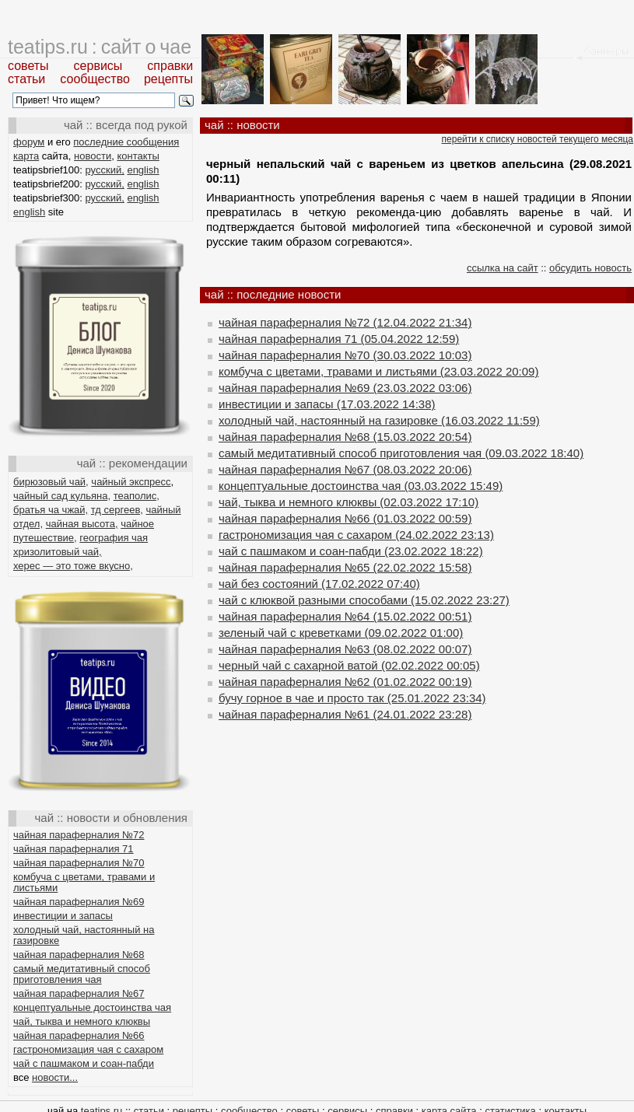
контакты (138, 156)
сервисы (98, 65)
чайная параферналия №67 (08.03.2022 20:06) (345, 469)
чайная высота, (82, 524)
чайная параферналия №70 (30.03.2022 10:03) (345, 355)
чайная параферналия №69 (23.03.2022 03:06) (345, 387)
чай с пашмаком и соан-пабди (83, 1063)
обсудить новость (590, 268)
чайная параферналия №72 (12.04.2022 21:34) (345, 322)
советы (28, 65)
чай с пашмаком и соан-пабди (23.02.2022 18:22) (351, 551)
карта (26, 156)
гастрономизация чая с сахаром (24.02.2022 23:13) (356, 534)
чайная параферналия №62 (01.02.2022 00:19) (345, 681)
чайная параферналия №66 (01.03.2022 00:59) (345, 518)
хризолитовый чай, (57, 552)
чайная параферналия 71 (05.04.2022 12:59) (339, 338)
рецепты (168, 79)
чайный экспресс (130, 482)
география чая (113, 538)
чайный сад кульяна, (61, 496)
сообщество (95, 79)
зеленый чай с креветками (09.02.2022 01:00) (341, 632)
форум (28, 142)
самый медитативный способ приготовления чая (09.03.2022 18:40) (401, 453)
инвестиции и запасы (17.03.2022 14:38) (327, 404)
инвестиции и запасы (63, 915)
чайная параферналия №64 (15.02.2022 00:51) (345, 616)
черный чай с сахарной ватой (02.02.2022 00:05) (349, 665)
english (143, 170)
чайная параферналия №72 (79, 835)
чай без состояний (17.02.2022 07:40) (319, 583)
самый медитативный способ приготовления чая (81, 974)
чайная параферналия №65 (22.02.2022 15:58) (345, 567)
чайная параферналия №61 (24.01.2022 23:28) (345, 714)
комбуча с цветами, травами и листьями (84, 882)
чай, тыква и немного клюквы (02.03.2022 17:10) (348, 502)
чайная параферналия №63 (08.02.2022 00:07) (345, 649)
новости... (55, 1077)
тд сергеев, (117, 510)
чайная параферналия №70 (79, 863)
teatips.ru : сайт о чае (99, 47)
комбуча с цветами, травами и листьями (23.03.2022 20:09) (378, 371)
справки (170, 65)
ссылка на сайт (502, 268)
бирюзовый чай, (51, 482)
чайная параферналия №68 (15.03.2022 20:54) (345, 436)
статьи (26, 79)
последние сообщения (126, 142)
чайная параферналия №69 (79, 901)
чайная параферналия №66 (79, 1035)
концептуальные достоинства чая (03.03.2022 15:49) (361, 485)
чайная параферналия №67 (79, 993)
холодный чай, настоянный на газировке (83, 935)
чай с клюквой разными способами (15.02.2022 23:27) (364, 600)
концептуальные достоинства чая (92, 1007)
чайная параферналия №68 (79, 954)
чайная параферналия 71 (73, 849)
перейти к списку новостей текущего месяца (537, 139)
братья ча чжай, (50, 510)
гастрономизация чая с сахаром (88, 1049)
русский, (105, 170)
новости (92, 156)
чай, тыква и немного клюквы (81, 1021)
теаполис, (136, 496)
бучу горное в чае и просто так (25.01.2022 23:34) (352, 698)
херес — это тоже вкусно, (73, 566)
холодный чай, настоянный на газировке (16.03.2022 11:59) (379, 420)
